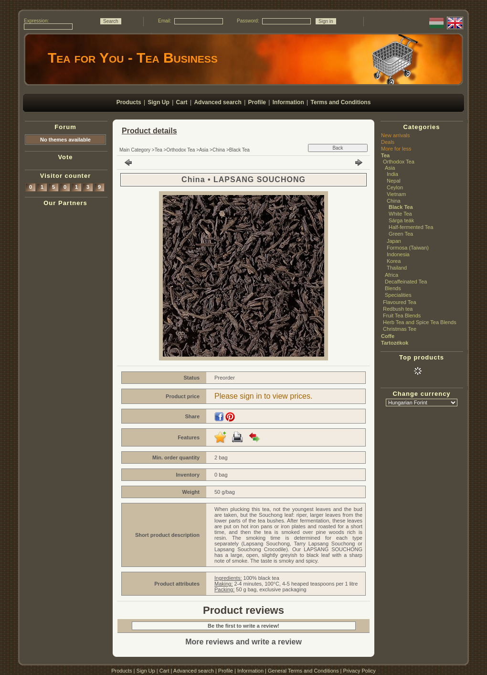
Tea (158, 149)
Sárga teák (401, 220)
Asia (203, 149)
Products (121, 671)
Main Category (134, 149)
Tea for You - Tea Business (133, 57)
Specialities (398, 295)
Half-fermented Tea (411, 227)
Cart (164, 671)
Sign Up (146, 671)
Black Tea (239, 149)
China (218, 149)
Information (250, 671)
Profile (225, 671)
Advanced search (193, 671)
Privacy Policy (359, 671)
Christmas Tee (399, 329)
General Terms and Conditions (303, 671)
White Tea (400, 214)
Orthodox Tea (180, 149)
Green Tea (401, 234)
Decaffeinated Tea (406, 281)
